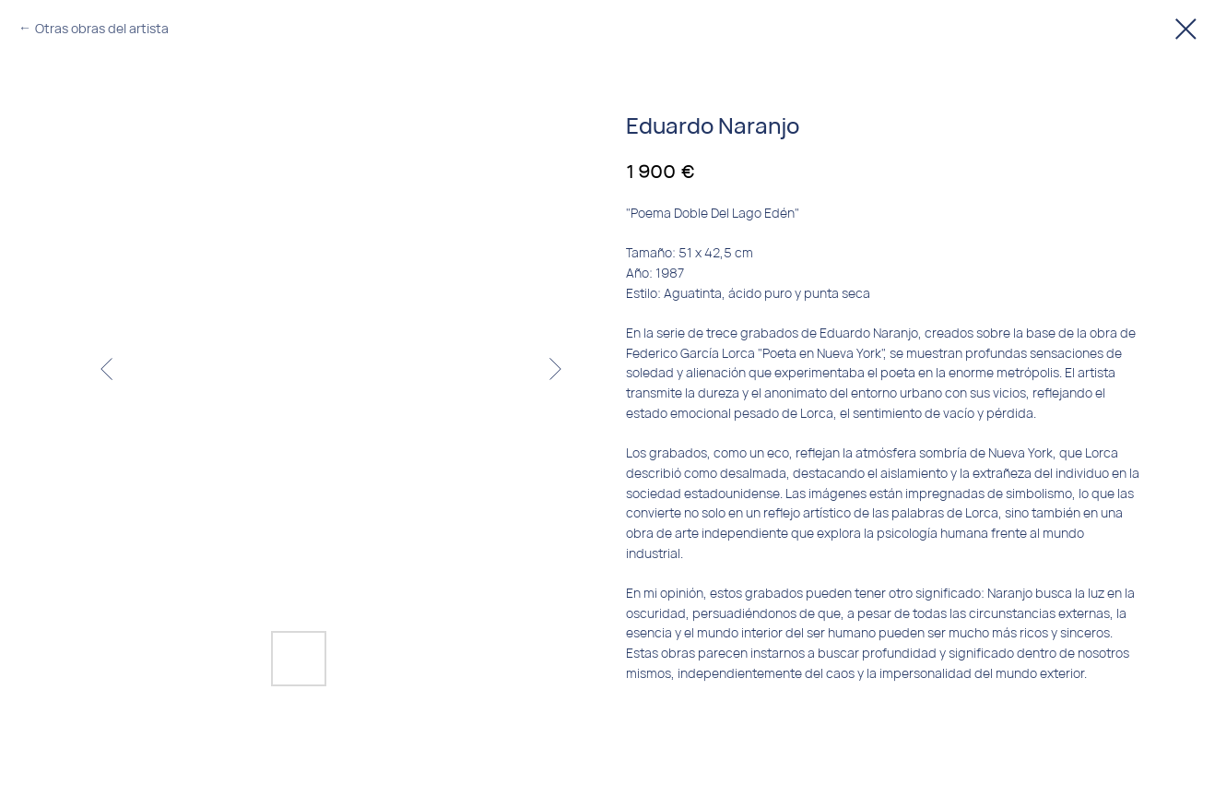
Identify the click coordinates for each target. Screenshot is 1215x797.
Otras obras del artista (102, 28)
